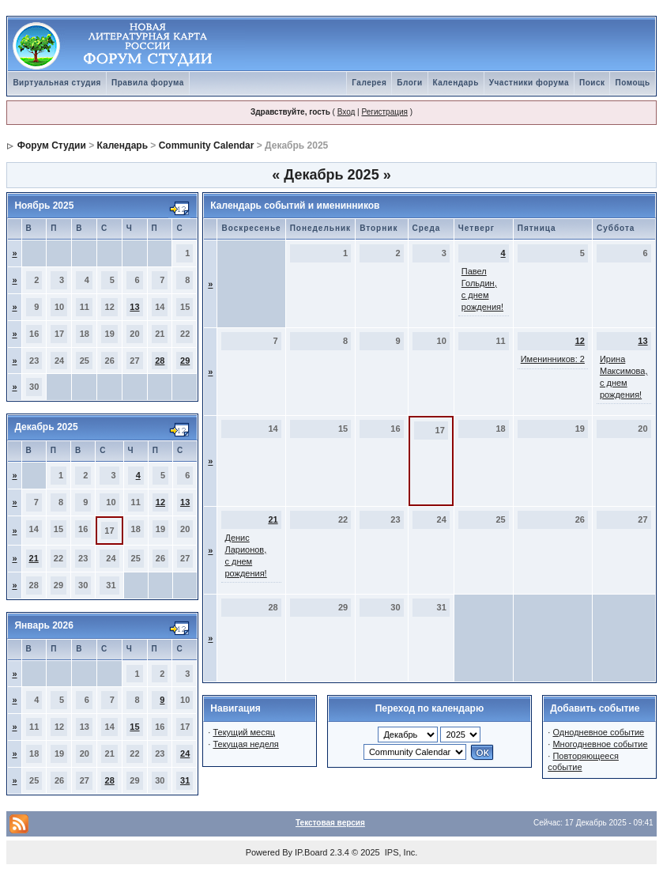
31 (185, 780)
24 (185, 753)
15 (134, 726)
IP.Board (311, 852)
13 (134, 307)
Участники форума (529, 82)
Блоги (409, 82)
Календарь (456, 82)
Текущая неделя (245, 744)
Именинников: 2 (553, 359)
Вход (346, 112)
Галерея (369, 82)
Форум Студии (51, 145)
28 (159, 360)
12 (160, 502)
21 (34, 558)
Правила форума (147, 82)
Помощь (632, 82)
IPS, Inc (400, 852)
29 (185, 360)
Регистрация (384, 112)
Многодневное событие (599, 744)
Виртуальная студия (57, 82)
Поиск (592, 82)
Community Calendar (206, 145)
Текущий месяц (244, 732)
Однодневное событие (598, 732)
